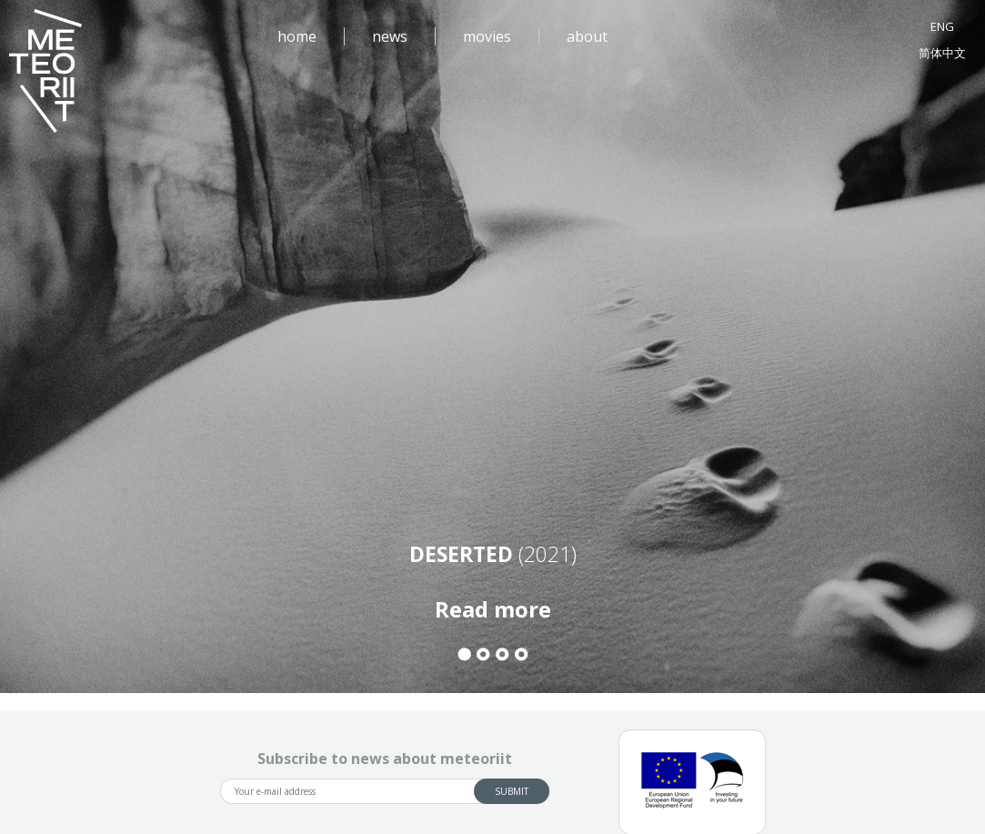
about (587, 36)
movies (487, 36)
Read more (493, 609)
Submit (511, 791)
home (297, 36)
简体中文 (942, 53)
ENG (942, 26)
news (389, 36)
